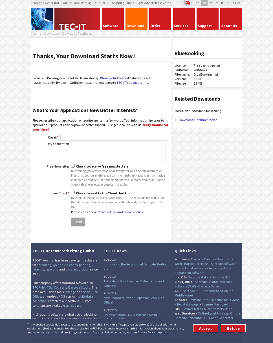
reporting (51, 269)
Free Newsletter (58, 166)
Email (53, 137)
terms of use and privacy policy (121, 212)
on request (73, 305)
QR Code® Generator (218, 318)
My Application (58, 144)
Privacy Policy (146, 332)
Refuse (233, 328)
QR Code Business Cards (154, 3)
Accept (205, 328)
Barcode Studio (79, 287)
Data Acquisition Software (203, 270)
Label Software (195, 268)
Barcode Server (209, 286)
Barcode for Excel (196, 263)
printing (84, 265)
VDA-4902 (101, 3)
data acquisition (77, 269)
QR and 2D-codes (65, 265)
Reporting (215, 268)
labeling (38, 269)
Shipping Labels (123, 3)
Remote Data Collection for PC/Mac (214, 300)
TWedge (70, 292)
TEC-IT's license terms (132, 82)
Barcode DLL (192, 291)
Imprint (161, 332)
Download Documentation (198, 120)
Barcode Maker (199, 277)
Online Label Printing (77, 3)
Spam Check (59, 193)
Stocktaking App (187, 304)
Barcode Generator (45, 3)
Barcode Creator (203, 259)
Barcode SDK (221, 277)
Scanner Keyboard (215, 304)
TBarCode (54, 287)
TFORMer (38, 287)
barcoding (44, 265)
